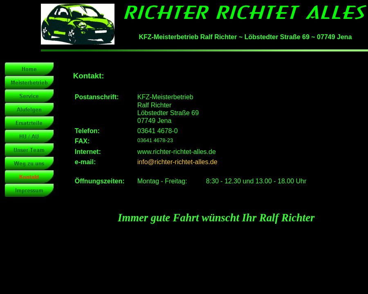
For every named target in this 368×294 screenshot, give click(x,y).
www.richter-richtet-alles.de (176, 151)
